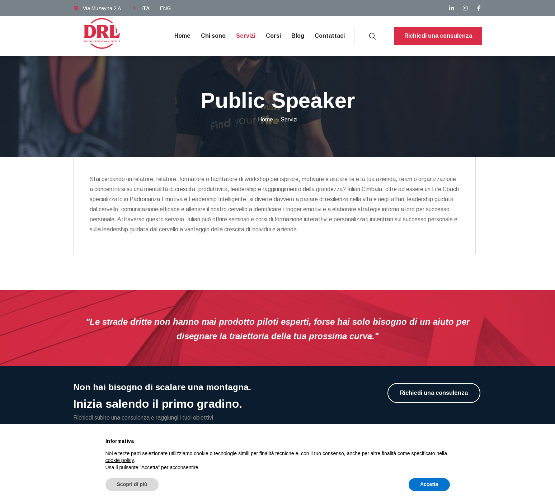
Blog (297, 36)
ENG (165, 8)
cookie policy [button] (119, 460)
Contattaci (330, 36)
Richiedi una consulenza (438, 36)
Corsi (273, 36)
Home (182, 36)
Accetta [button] (429, 484)
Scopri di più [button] (132, 484)
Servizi (245, 36)
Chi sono (213, 36)
